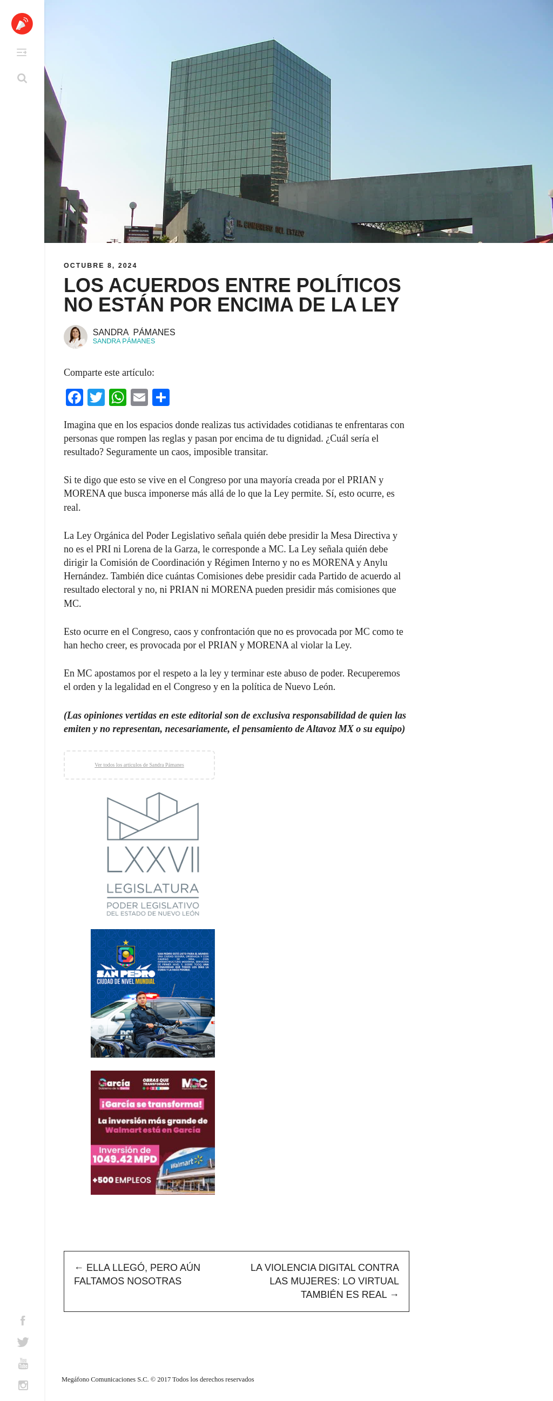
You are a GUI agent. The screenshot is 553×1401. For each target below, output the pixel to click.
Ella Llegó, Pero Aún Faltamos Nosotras (137, 1274)
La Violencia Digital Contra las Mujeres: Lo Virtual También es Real (325, 1281)
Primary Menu (21, 52)
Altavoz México (22, 24)
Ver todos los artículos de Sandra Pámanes (139, 765)
